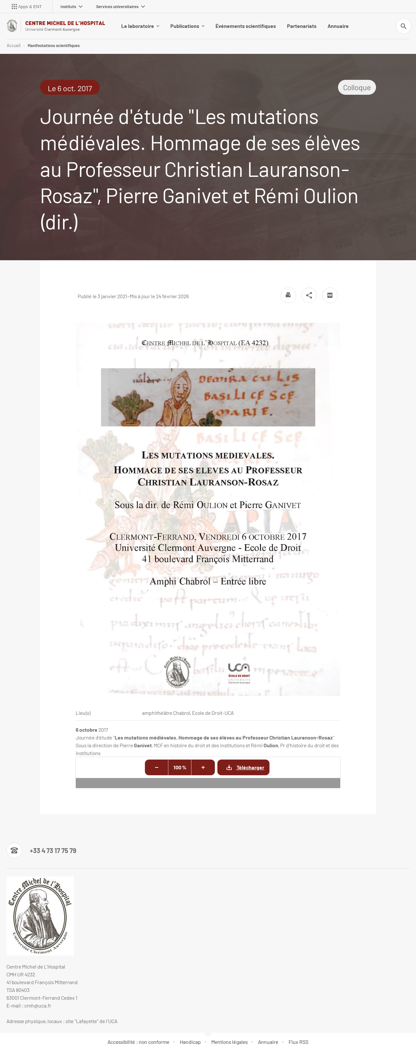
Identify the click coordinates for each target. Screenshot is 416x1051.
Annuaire (338, 26)
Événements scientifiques (245, 26)
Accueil (13, 45)
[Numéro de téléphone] (41, 850)
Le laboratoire (140, 26)
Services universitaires (120, 6)
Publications (187, 26)
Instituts (71, 6)
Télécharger (240, 767)
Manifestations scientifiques (54, 45)
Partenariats (302, 26)
